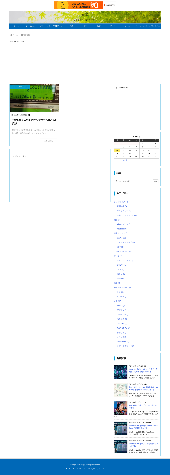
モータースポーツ (122, 287)
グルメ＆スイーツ (122, 251)
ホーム (15, 35)
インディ (122, 296)
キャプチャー (124, 211)
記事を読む (48, 141)
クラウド (122, 333)
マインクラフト (125, 260)
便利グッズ (120, 233)
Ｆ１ (120, 292)
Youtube (122, 229)
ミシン (121, 337)
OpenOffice (123, 314)
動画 (117, 220)
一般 (120, 278)
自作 (120, 247)
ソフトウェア (121, 202)
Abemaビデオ (124, 224)
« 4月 (125, 160)
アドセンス (123, 310)
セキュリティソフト (127, 215)
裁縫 (117, 283)
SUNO (121, 305)
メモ (117, 301)
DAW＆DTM (123, 328)
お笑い (121, 274)
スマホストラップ (126, 242)
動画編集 (122, 206)
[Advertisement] (85, 62)
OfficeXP (122, 324)
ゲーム (118, 256)
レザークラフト (125, 346)
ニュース (119, 269)
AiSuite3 (122, 319)
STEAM (121, 265)
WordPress (123, 342)
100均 (121, 238)
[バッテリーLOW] (34, 98)
